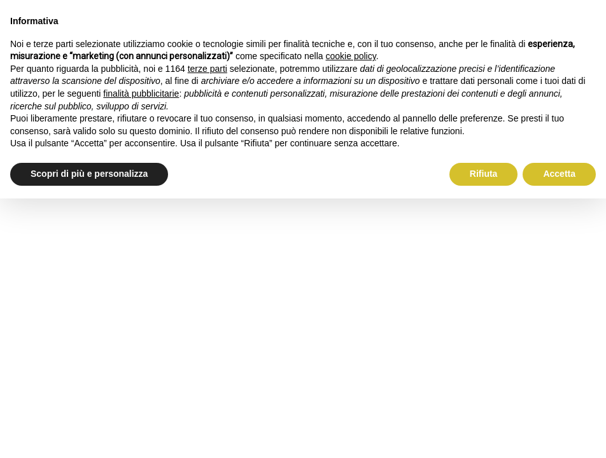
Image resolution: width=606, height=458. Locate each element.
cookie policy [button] (351, 56)
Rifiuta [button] (484, 174)
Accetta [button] (559, 174)
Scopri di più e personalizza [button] (89, 174)
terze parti (207, 69)
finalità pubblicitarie (141, 93)
